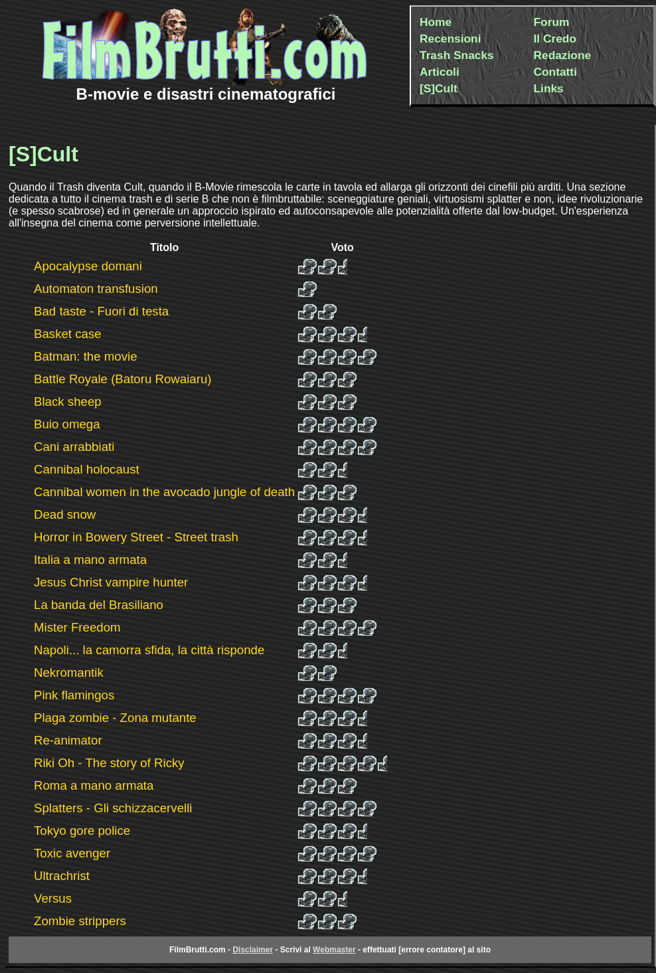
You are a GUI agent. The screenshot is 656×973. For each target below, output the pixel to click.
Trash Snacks (457, 55)
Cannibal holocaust (86, 469)
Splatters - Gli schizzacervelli (113, 808)
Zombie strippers (80, 921)
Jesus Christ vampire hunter (111, 582)
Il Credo (555, 38)
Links (549, 88)
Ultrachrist (62, 876)
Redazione (563, 55)
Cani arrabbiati (74, 447)
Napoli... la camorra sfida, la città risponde (149, 650)
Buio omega (67, 424)
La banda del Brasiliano (98, 605)
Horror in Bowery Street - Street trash (136, 537)
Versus (53, 898)
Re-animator (68, 740)
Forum (552, 22)
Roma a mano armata (93, 785)
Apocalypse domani (88, 266)
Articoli (439, 71)
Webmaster (334, 949)
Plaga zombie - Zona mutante (115, 718)
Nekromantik (69, 672)
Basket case (68, 334)
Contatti (555, 71)
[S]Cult (438, 88)
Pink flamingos (74, 695)
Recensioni (450, 38)
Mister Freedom (77, 627)
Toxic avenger (72, 853)
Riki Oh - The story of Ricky (109, 763)
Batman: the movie (85, 356)
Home (435, 22)
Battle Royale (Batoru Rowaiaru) (123, 379)
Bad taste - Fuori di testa (101, 311)
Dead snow (65, 514)
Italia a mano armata (90, 560)
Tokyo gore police (82, 831)
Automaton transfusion (96, 289)
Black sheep (68, 401)
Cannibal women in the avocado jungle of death (164, 492)
